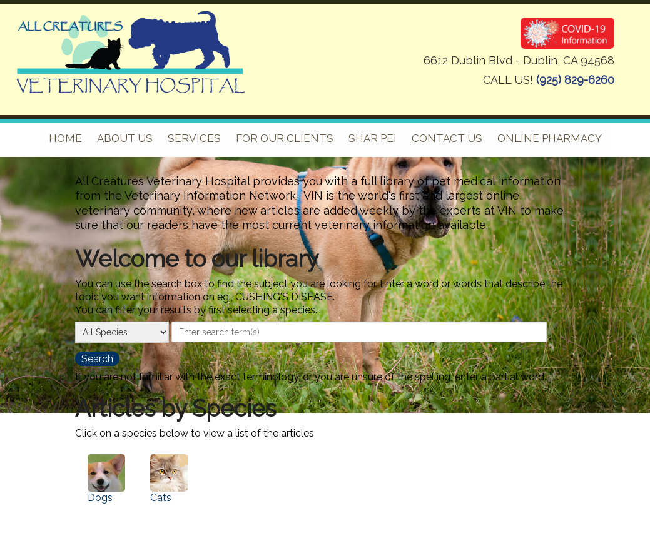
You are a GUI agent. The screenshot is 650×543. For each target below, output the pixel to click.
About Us (125, 138)
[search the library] (97, 359)
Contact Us (447, 138)
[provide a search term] (359, 332)
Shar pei (372, 138)
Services (194, 138)
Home (65, 138)
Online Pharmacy (549, 138)
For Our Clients (284, 138)
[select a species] (122, 332)
